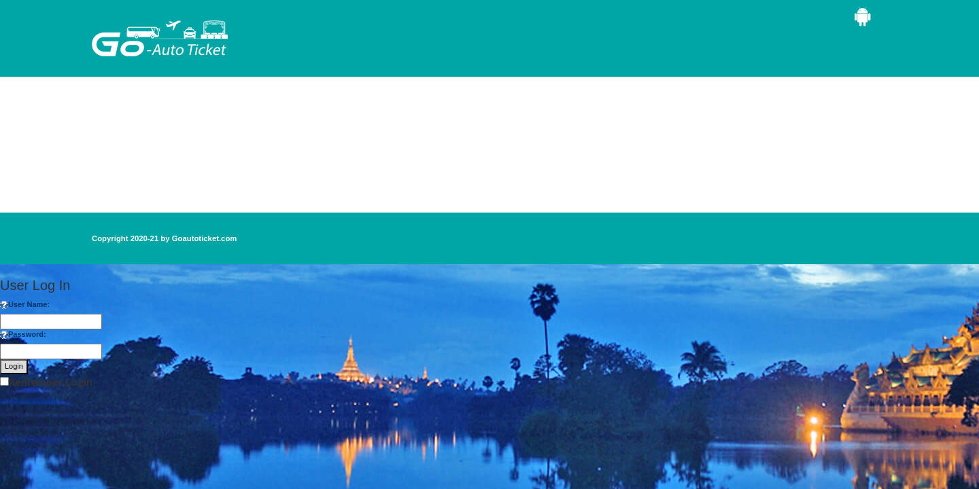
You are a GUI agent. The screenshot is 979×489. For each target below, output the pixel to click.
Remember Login (50, 382)
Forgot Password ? (31, 401)
